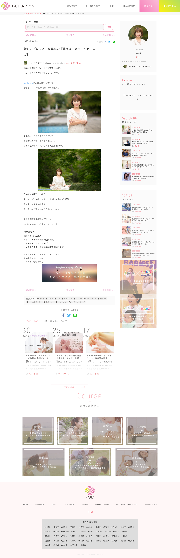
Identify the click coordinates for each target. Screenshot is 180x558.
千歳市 (50, 308)
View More (74, 397)
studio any (28, 83)
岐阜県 (125, 531)
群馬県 (123, 527)
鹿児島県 (73, 545)
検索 (109, 27)
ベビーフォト (63, 312)
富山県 (99, 531)
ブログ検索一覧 (35, 14)
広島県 (64, 541)
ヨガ (58, 308)
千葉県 (47, 531)
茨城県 (106, 527)
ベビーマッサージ (78, 312)
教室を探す (72, 6)
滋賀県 (73, 536)
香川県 (89, 541)
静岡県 (47, 536)
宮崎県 (64, 545)
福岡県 (115, 541)
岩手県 (64, 527)
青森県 (56, 527)
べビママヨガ (91, 308)
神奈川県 (65, 531)
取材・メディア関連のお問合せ (126, 504)
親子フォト (50, 312)
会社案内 (85, 504)
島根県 (47, 541)
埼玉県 (131, 527)
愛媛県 (98, 541)
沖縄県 (83, 545)
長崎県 (131, 541)
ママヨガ (79, 308)
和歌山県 (115, 536)
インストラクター (35, 312)
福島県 (98, 527)
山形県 (89, 527)
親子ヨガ (103, 308)
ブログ (54, 504)
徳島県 (81, 541)
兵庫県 (98, 536)
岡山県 (56, 541)
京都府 (81, 536)
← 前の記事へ (30, 35)
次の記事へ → (109, 35)
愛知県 (56, 536)
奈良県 (106, 536)
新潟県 (74, 531)
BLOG (111, 6)
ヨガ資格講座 (129, 6)
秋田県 (81, 527)
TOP (26, 14)
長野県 (91, 531)
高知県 (106, 541)
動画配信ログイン (151, 504)
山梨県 (83, 531)
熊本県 (47, 545)
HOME (25, 504)
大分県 (56, 545)
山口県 (73, 541)
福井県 (116, 531)
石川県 (108, 531)
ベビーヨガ (68, 308)
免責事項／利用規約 (102, 504)
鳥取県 (125, 536)
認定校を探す (39, 504)
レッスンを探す (93, 6)
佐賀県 (123, 541)
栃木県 (115, 527)
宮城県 (73, 527)
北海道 (42, 308)
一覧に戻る (69, 35)
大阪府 (89, 536)
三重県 (64, 536)
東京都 (56, 531)
